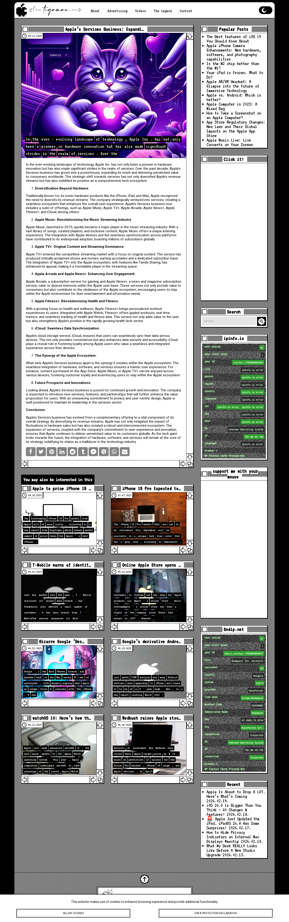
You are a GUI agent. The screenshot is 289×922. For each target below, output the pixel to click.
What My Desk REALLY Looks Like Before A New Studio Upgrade (231, 850)
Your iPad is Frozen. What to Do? (234, 75)
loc (234, 407)
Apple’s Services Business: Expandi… (104, 29)
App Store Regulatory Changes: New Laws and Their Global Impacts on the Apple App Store (235, 128)
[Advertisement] (234, 231)
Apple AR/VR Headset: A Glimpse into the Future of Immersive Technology (232, 86)
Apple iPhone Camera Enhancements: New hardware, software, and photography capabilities (233, 52)
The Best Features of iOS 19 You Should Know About (233, 39)
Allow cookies (73, 913)
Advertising (117, 11)
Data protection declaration (215, 913)
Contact (186, 11)
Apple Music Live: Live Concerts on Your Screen (229, 142)
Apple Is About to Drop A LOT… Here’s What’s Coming (235, 794)
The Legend (163, 11)
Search (262, 321)
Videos (140, 11)
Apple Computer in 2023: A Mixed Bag (231, 106)
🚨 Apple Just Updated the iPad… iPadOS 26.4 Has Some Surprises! (233, 823)
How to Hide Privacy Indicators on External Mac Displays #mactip (232, 837)
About (95, 11)
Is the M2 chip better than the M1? (232, 66)
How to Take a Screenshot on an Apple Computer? (233, 115)
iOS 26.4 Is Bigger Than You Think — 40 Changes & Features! (233, 810)
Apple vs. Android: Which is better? (233, 97)
